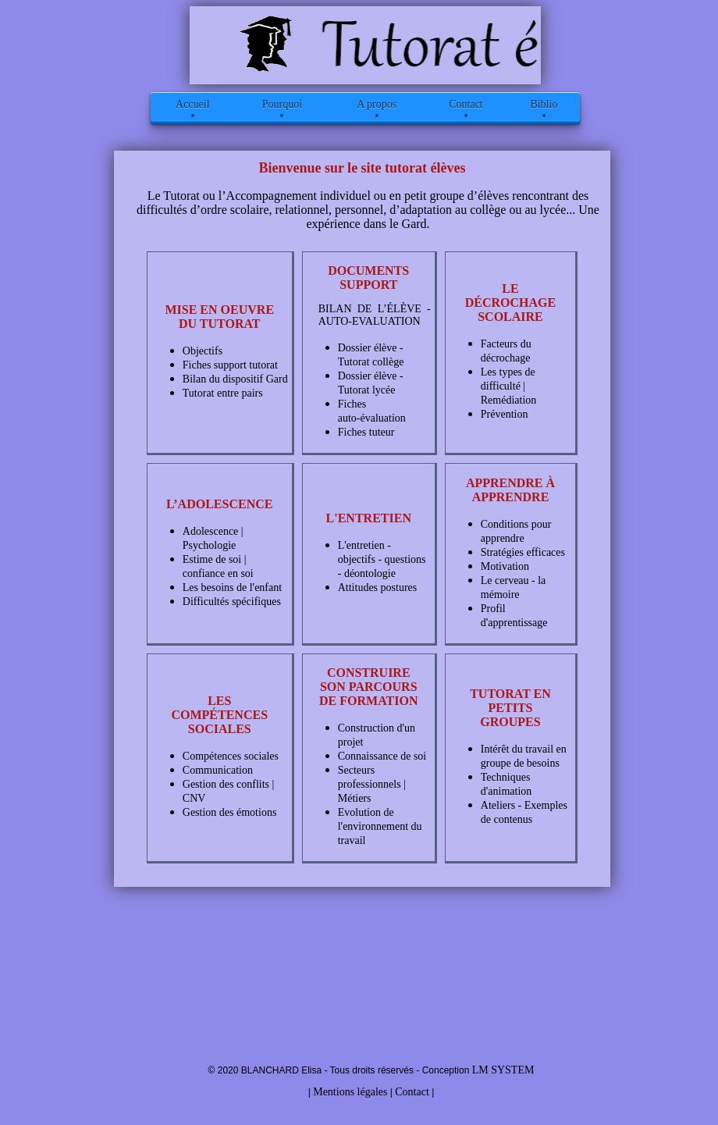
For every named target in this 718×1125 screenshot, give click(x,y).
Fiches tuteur (366, 432)
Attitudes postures (378, 587)
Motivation (505, 566)
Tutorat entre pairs (223, 393)
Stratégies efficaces (523, 552)
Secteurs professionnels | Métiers (372, 784)
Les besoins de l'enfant (232, 587)
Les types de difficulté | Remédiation (509, 386)
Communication (218, 770)
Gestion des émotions (230, 812)
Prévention (504, 414)
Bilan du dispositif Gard (235, 379)
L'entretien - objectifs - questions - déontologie (382, 559)
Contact (412, 1092)
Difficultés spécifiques (232, 601)
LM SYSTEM (503, 1070)
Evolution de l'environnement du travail (380, 826)
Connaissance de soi (382, 756)
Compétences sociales (231, 756)
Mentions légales (350, 1092)
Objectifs (202, 351)
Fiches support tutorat (230, 365)
